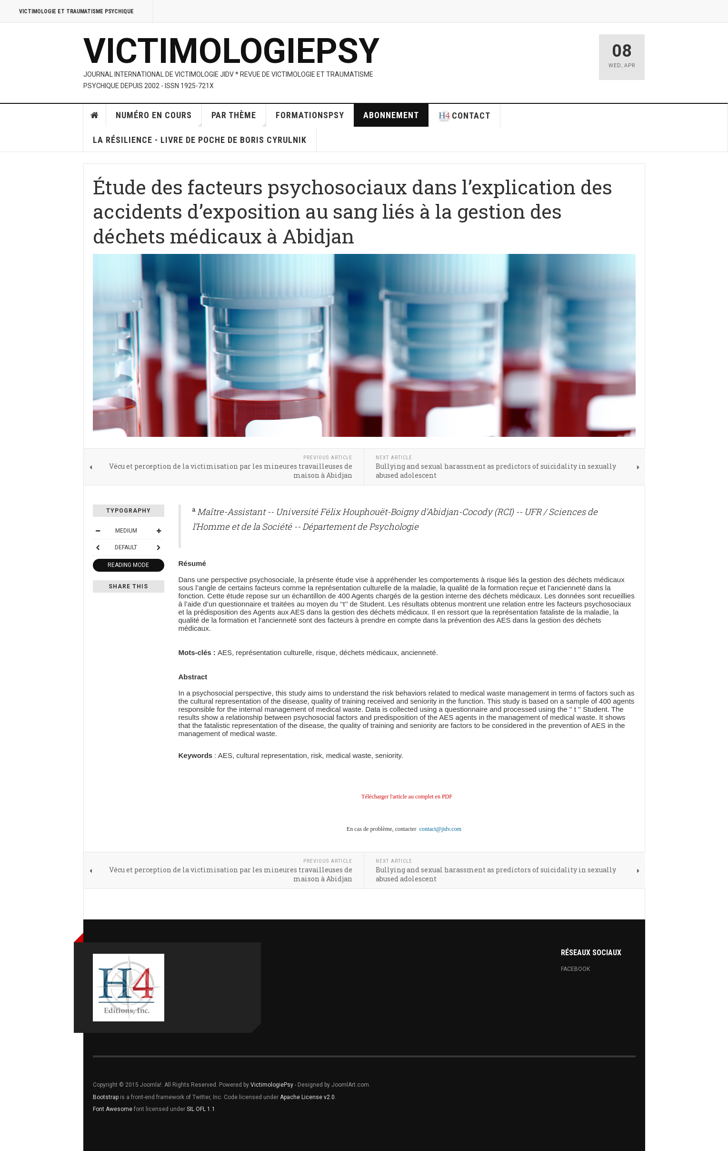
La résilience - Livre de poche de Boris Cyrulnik (200, 140)
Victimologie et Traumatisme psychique (76, 11)
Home (94, 115)
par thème (238, 118)
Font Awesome (112, 1109)
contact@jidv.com (440, 829)
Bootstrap (106, 1097)
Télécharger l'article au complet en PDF (406, 796)
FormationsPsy (310, 115)
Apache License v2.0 (307, 1097)
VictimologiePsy (271, 1084)
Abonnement (391, 115)
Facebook (575, 969)
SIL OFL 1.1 (201, 1109)
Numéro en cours (159, 118)
